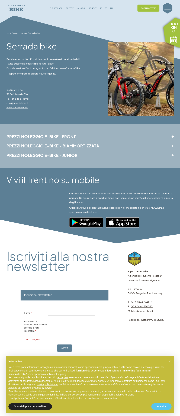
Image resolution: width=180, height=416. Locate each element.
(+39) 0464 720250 (142, 306)
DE (106, 8)
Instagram (146, 319)
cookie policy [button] (59, 374)
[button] (170, 361)
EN (111, 8)
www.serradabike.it (17, 107)
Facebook (133, 319)
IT (101, 8)
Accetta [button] (161, 406)
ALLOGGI (81, 8)
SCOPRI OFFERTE (148, 8)
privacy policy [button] (110, 367)
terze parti (62, 377)
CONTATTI (92, 8)
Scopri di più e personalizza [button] (30, 406)
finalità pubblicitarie (47, 384)
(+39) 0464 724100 (141, 301)
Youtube (158, 319)
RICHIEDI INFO (56, 8)
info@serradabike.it (17, 103)
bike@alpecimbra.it (142, 310)
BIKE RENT (70, 8)
